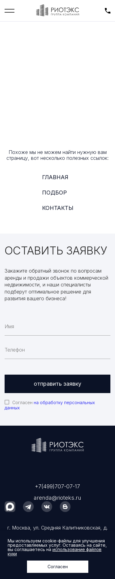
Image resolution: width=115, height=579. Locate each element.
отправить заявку (57, 383)
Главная (55, 177)
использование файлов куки (55, 551)
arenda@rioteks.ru (57, 497)
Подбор (54, 192)
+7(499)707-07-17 (57, 486)
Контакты (57, 208)
